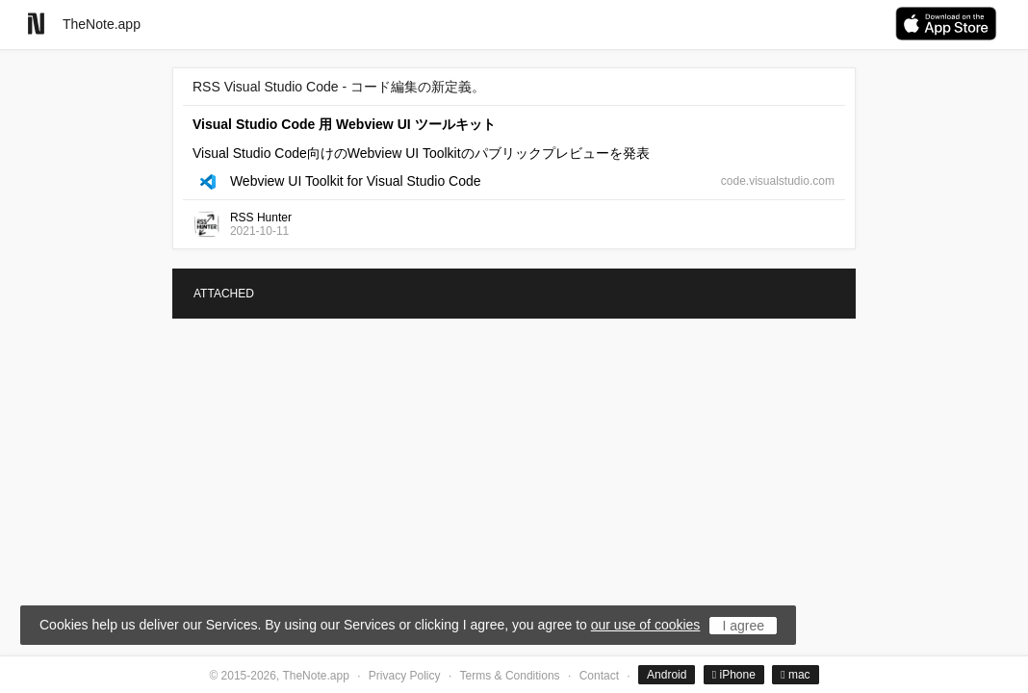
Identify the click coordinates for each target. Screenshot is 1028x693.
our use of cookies (646, 624)
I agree (743, 625)
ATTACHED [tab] (223, 293)
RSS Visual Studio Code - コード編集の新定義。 (339, 86)
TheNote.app (102, 24)
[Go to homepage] (36, 23)
